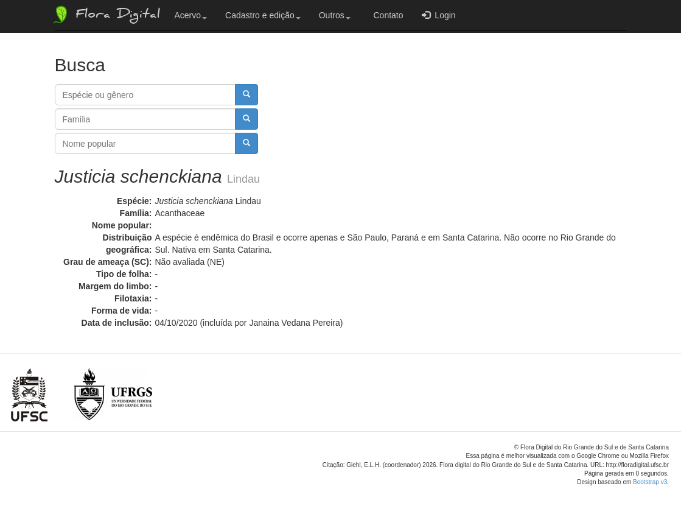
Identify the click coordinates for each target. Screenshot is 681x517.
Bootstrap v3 (650, 482)
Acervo (191, 15)
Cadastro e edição (263, 15)
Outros (335, 15)
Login (439, 15)
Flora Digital (105, 14)
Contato (386, 15)
